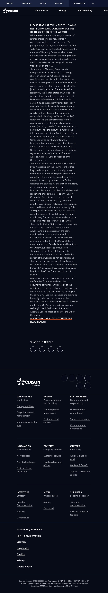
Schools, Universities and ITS (80, 473)
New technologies (26, 462)
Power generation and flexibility (52, 402)
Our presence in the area (27, 424)
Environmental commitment (77, 411)
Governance (23, 517)
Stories (46, 502)
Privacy (21, 560)
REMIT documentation (29, 535)
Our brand (48, 508)
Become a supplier (79, 495)
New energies (24, 449)
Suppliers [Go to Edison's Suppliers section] (59, 3)
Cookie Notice (24, 566)
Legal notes (23, 548)
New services (23, 455)
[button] (33, 349)
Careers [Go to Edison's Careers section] (9, 3)
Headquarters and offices (52, 464)
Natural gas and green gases (51, 411)
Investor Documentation (24, 504)
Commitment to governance (78, 427)
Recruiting (75, 449)
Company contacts (52, 449)
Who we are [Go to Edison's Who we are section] (41, 10)
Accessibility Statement (29, 529)
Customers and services (50, 421)
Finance (21, 511)
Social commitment (80, 419)
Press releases (50, 495)
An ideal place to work (78, 457)
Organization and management (25, 414)
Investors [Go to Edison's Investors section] (26, 3)
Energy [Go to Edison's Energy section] (62, 10)
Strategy (21, 495)
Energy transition (25, 406)
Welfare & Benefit (79, 465)
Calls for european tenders (79, 513)
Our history (22, 400)
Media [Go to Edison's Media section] (43, 3)
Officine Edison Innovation (24, 470)
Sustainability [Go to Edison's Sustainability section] (85, 10)
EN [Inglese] (95, 3)
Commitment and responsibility (79, 402)
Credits (21, 554)
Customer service (52, 455)
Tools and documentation (78, 504)
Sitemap (21, 542)
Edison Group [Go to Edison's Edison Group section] (79, 3)
